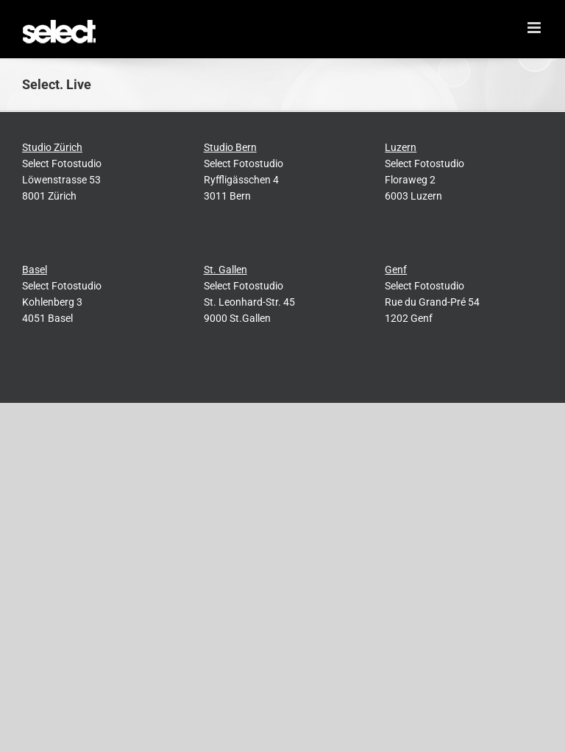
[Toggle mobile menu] (535, 27)
